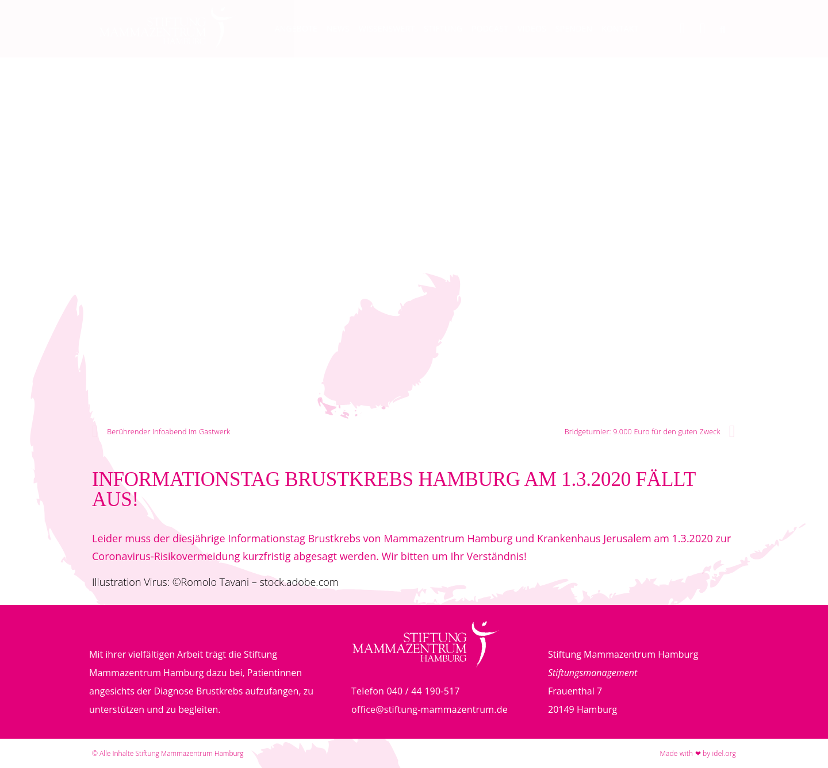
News (338, 28)
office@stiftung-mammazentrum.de (429, 709)
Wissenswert (387, 28)
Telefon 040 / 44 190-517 (405, 691)
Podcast (489, 28)
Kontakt (619, 28)
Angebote (296, 28)
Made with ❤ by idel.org (698, 753)
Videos (532, 28)
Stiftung (443, 28)
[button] (723, 30)
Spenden (573, 28)
